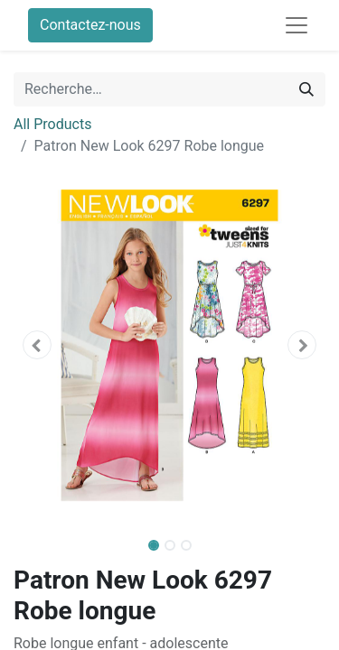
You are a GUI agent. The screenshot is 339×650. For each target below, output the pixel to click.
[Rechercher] (306, 89)
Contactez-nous (90, 24)
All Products (52, 124)
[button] (37, 344)
